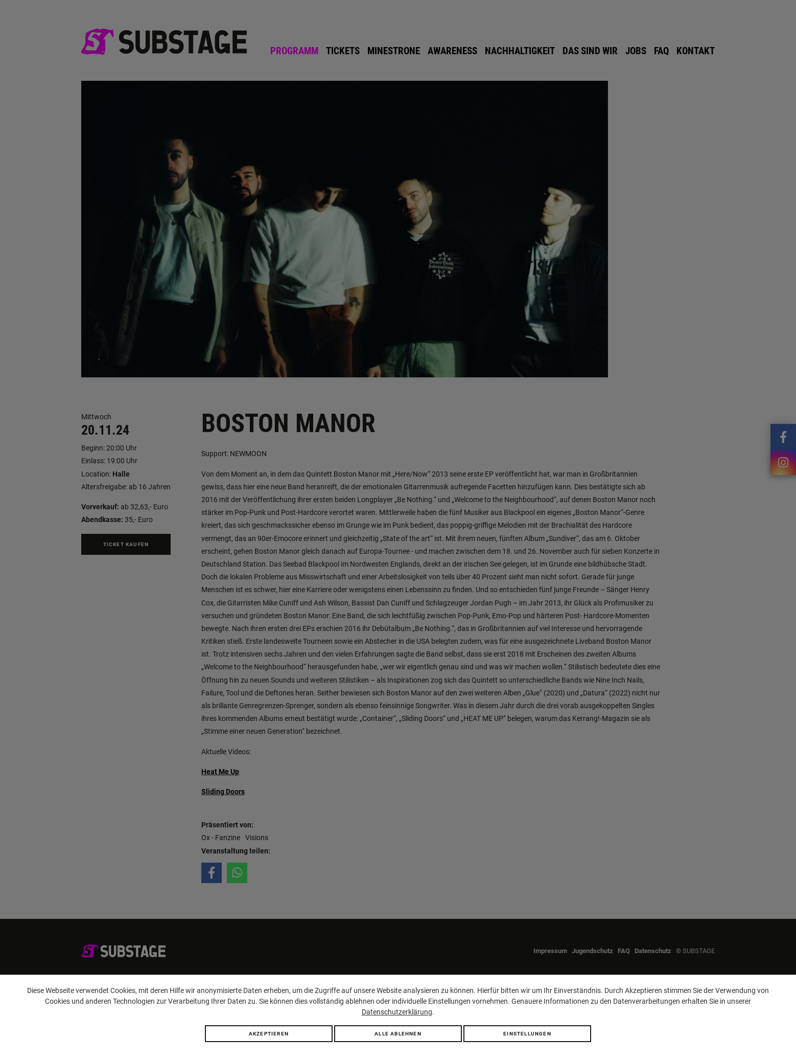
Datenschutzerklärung (397, 1012)
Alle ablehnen (398, 1033)
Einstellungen (527, 1033)
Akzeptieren (269, 1033)
